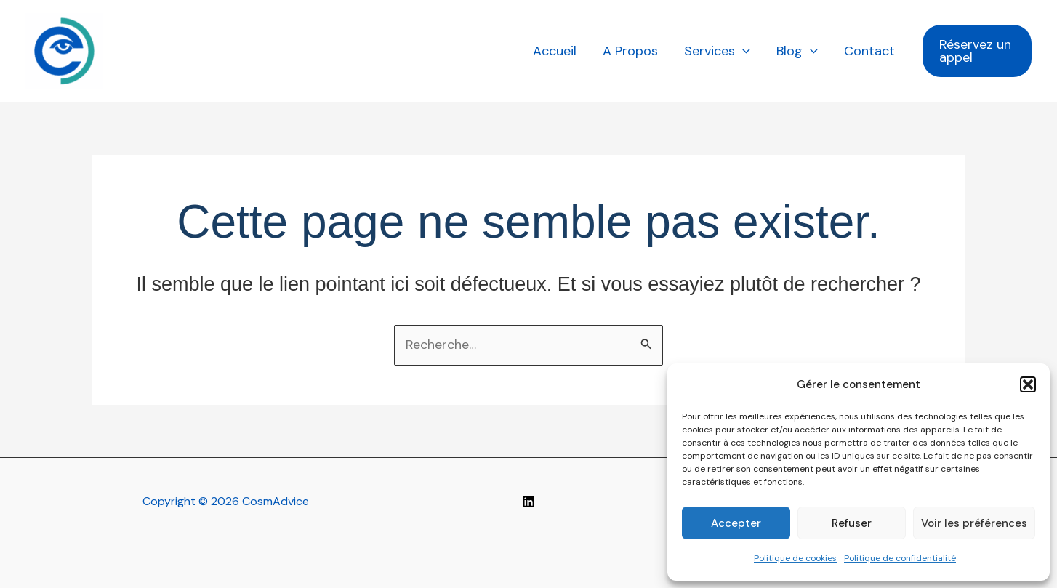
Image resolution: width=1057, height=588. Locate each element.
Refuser (852, 523)
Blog (797, 51)
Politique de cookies (795, 558)
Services (717, 51)
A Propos (630, 51)
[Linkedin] (528, 501)
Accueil (554, 51)
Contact (869, 51)
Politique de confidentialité (900, 558)
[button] (1028, 384)
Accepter (736, 523)
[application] (742, 51)
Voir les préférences (974, 523)
